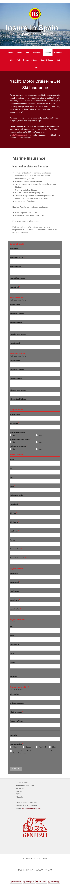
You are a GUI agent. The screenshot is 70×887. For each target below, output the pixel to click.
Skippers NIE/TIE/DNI (17, 370)
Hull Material (14, 522)
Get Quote (16, 769)
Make (11, 477)
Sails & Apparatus (16, 712)
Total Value (13, 735)
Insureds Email (15, 343)
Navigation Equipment (17, 703)
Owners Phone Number (17, 278)
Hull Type (13, 513)
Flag (11, 468)
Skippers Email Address (18, 399)
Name (12, 459)
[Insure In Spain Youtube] (41, 882)
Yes (40, 435)
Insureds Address (16, 323)
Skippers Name (15, 361)
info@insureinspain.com (22, 135)
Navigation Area (15, 414)
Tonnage (12, 540)
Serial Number (14, 591)
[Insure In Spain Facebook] (16, 882)
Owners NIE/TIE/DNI (17, 257)
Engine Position (15, 609)
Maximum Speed (15, 549)
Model (12, 486)
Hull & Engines (14, 694)
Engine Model (14, 582)
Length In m (14, 531)
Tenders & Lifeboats (16, 721)
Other (54, 747)
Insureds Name (15, 305)
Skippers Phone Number (18, 390)
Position (12, 662)
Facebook (42, 747)
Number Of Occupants (17, 558)
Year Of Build (14, 504)
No (14, 435)
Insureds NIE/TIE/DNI (17, 314)
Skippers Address (16, 378)
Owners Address (15, 266)
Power (12, 653)
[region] (35, 24)
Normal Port (14, 423)
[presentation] (28, 760)
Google (28, 747)
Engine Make (14, 573)
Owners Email (14, 287)
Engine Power (14, 600)
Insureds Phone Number (18, 334)
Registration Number (17, 495)
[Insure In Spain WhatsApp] (54, 882)
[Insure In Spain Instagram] (29, 882)
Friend (15, 747)
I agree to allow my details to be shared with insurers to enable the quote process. (35, 752)
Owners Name (14, 249)
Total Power (14, 676)
